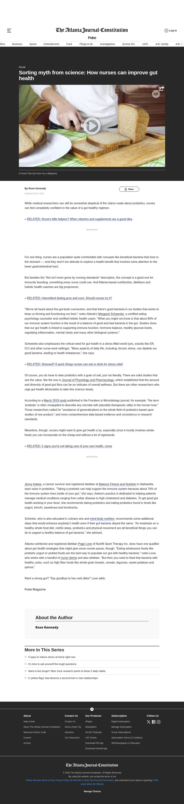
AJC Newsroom (72, 737)
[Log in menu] (171, 31)
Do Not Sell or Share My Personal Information (92, 780)
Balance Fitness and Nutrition (117, 484)
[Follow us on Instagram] (158, 722)
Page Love (85, 543)
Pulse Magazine (35, 589)
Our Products (93, 715)
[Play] (92, 126)
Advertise (69, 732)
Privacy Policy (62, 780)
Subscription (119, 715)
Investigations (107, 44)
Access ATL (128, 44)
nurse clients (69, 557)
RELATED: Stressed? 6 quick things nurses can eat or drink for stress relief (75, 364)
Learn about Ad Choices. (92, 784)
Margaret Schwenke (111, 313)
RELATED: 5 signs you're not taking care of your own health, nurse (69, 446)
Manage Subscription (121, 727)
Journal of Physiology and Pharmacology (88, 380)
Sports (32, 44)
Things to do (86, 44)
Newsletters (91, 727)
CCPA (155, 780)
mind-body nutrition (102, 518)
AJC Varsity (162, 44)
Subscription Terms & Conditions (126, 737)
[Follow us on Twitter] (148, 722)
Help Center (29, 721)
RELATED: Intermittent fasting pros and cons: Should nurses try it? (69, 298)
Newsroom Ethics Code (35, 732)
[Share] (161, 88)
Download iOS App (94, 743)
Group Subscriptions (121, 732)
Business (17, 44)
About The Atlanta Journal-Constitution (42, 727)
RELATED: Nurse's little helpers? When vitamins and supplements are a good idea (79, 219)
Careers (27, 737)
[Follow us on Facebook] (153, 722)
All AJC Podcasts (93, 732)
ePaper (88, 721)
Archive (27, 743)
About (27, 715)
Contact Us (71, 715)
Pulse (22, 67)
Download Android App (96, 748)
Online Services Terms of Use (40, 780)
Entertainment (51, 44)
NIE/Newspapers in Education (125, 743)
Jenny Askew (33, 484)
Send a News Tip (73, 727)
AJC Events (91, 737)
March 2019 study (55, 400)
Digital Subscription (120, 721)
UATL (145, 44)
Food (69, 44)
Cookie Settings (92, 791)
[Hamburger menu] (9, 30)
